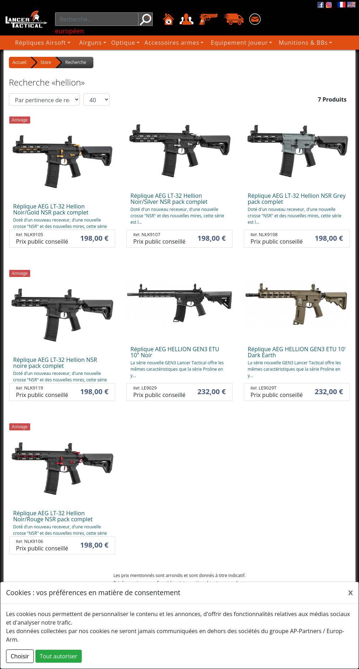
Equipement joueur (244, 43)
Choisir (20, 656)
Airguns (95, 43)
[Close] (350, 592)
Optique (128, 43)
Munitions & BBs (306, 43)
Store (45, 62)
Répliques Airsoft (48, 43)
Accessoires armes (178, 43)
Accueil (19, 62)
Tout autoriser (58, 656)
